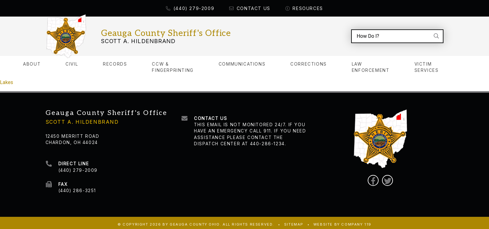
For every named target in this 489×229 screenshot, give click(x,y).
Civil (71, 60)
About (32, 60)
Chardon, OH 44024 (72, 139)
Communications (242, 60)
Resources (304, 8)
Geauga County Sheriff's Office (166, 32)
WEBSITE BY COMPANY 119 (342, 221)
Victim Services (426, 64)
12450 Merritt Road (72, 133)
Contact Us (249, 8)
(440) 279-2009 (190, 8)
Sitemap (293, 221)
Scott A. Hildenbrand (138, 39)
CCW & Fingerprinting (172, 64)
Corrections (308, 60)
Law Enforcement (371, 64)
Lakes (6, 79)
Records (115, 60)
